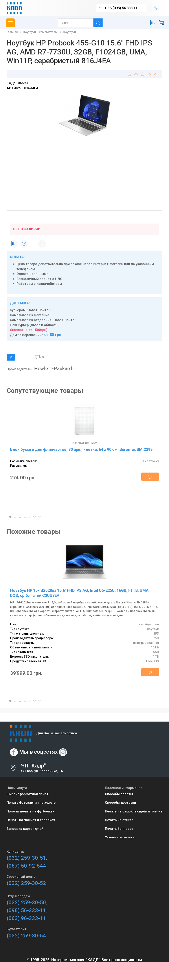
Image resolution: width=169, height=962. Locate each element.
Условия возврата (119, 837)
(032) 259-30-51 (26, 858)
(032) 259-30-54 (26, 936)
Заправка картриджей (25, 829)
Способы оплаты (119, 794)
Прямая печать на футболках (30, 811)
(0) (39, 357)
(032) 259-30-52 (26, 883)
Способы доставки (120, 803)
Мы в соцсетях (38, 752)
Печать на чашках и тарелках (31, 820)
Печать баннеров (119, 829)
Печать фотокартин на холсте (31, 803)
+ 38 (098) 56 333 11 (121, 8)
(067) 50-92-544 (26, 866)
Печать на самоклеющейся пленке (133, 811)
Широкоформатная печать (28, 794)
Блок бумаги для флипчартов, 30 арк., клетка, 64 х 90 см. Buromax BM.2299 (81, 449)
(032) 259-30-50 (26, 902)
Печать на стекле (119, 820)
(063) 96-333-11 (26, 918)
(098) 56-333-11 (26, 910)
